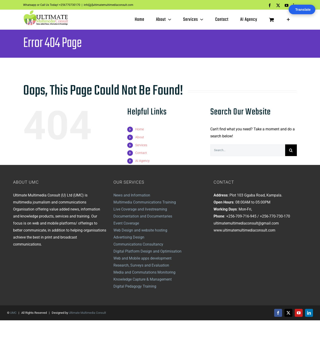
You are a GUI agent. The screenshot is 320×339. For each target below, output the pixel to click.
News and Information (131, 195)
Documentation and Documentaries (142, 216)
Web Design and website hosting (140, 230)
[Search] (291, 150)
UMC (13, 312)
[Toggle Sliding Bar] (288, 19)
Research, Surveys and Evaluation (141, 265)
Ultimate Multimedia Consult (87, 312)
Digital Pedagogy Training (134, 286)
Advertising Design (128, 237)
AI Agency (142, 161)
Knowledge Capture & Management (142, 279)
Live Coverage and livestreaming (140, 209)
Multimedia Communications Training (144, 202)
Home (139, 129)
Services (141, 145)
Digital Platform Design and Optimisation (147, 251)
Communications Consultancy (138, 244)
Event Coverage (126, 223)
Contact (141, 153)
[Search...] (247, 150)
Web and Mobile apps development (142, 258)
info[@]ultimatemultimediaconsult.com (108, 5)
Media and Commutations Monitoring (144, 272)
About (139, 137)
